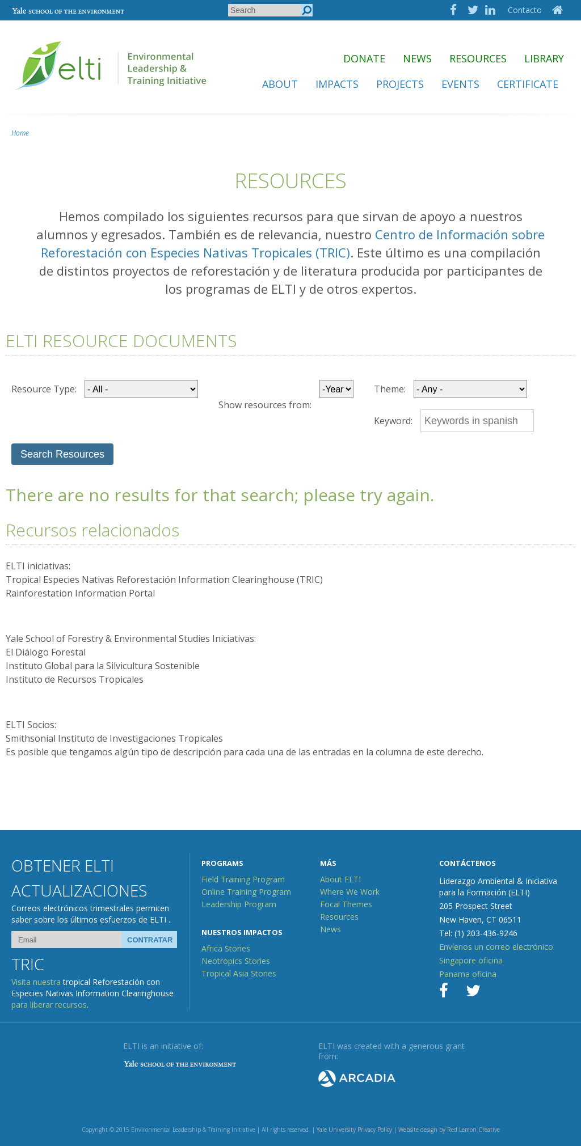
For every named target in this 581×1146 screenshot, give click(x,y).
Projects (400, 84)
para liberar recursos (49, 1004)
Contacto (525, 10)
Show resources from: (264, 405)
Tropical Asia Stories (238, 973)
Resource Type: (44, 389)
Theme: (390, 389)
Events (460, 84)
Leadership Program (238, 904)
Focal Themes (346, 904)
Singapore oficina (471, 960)
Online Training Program (246, 891)
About (280, 84)
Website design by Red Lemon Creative (449, 1130)
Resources (478, 58)
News (417, 58)
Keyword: (393, 421)
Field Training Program (243, 879)
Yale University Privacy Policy (354, 1130)
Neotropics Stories (235, 960)
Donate (364, 58)
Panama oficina (467, 974)
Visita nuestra (36, 981)
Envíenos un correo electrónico (496, 946)
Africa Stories (225, 948)
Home (20, 133)
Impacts (337, 84)
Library (544, 58)
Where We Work (350, 891)
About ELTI (340, 879)
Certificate (527, 84)
